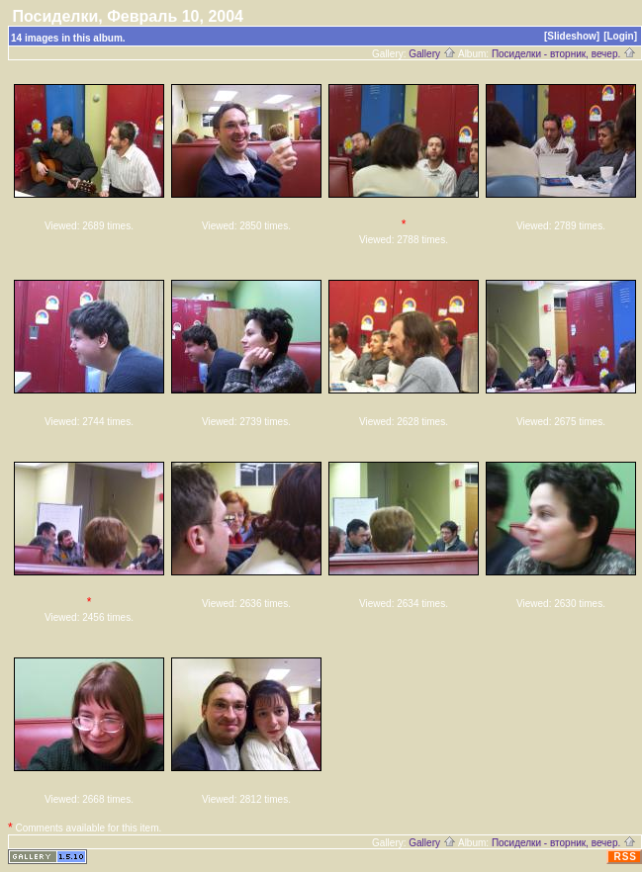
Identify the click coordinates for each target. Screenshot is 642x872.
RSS (625, 856)
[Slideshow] (571, 36)
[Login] (620, 36)
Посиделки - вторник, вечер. (564, 53)
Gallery (432, 53)
